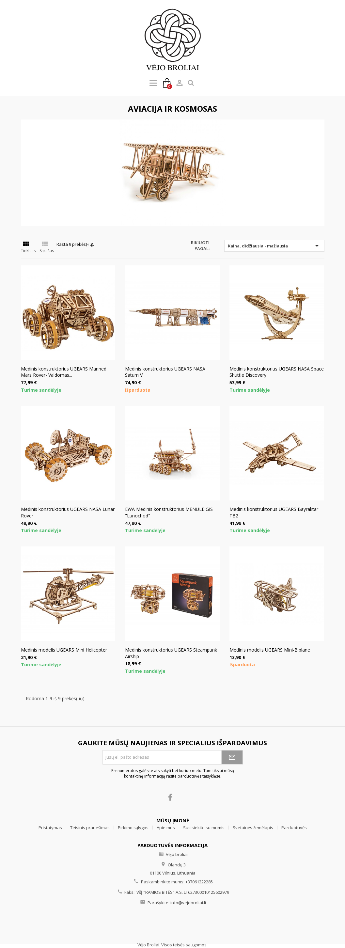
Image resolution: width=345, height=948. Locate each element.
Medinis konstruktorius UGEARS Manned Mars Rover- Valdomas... (63, 372)
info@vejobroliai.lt (188, 903)
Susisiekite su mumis (204, 827)
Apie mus (166, 827)
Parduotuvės (294, 827)
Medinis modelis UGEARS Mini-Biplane (269, 650)
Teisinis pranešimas (90, 827)
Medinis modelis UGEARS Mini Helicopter (64, 650)
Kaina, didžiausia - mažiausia (274, 246)
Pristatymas (50, 827)
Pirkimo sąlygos (133, 827)
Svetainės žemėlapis (253, 827)
